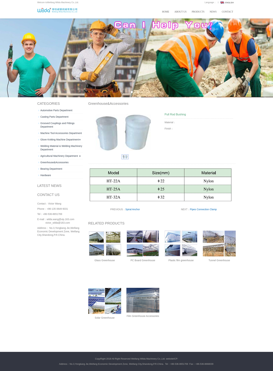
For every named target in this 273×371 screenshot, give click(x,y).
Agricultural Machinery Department (59, 156)
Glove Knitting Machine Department (59, 139)
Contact (227, 11)
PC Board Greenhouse (143, 260)
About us (180, 11)
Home (165, 11)
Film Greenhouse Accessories (143, 316)
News (213, 11)
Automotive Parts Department (56, 110)
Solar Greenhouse (105, 317)
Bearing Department (51, 168)
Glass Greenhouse (105, 260)
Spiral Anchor (132, 209)
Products (198, 11)
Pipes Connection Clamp (203, 209)
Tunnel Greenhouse (219, 260)
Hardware (45, 175)
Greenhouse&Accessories (54, 162)
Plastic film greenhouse (181, 260)
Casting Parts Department (54, 116)
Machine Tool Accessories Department (61, 133)
